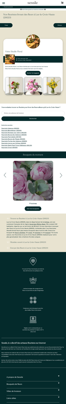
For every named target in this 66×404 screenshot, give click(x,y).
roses (30, 232)
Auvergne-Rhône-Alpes (38, 224)
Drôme (47, 222)
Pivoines (33, 203)
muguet (48, 232)
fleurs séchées (20, 232)
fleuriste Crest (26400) (9, 147)
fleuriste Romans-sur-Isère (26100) (13, 132)
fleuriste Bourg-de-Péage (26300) (13, 139)
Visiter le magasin (33, 73)
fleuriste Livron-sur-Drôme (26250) (13, 143)
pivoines (38, 232)
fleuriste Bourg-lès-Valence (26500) (14, 135)
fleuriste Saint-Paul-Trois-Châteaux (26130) (16, 145)
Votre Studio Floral (13, 51)
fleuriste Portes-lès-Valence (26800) (14, 141)
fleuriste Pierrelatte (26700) (11, 137)
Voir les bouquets (33, 208)
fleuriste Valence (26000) (10, 128)
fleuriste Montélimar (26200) (11, 130)
